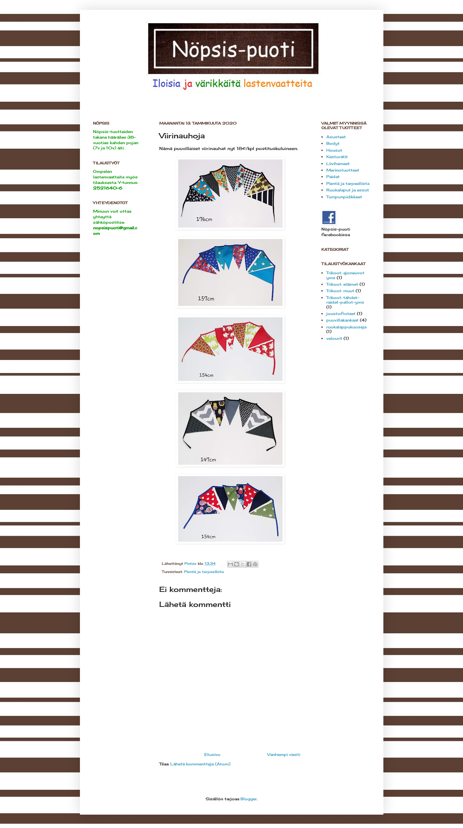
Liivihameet (338, 163)
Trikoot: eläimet (342, 284)
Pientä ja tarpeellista (204, 571)
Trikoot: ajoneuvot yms (345, 275)
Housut (334, 150)
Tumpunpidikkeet (344, 196)
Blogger (248, 798)
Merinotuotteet (342, 170)
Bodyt (333, 143)
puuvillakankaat (342, 320)
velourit (334, 338)
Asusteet (336, 136)
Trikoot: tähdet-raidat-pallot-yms (345, 300)
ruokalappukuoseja (346, 326)
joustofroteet (341, 313)
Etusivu (212, 754)
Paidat (333, 176)
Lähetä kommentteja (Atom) (200, 763)
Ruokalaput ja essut (347, 190)
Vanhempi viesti (283, 754)
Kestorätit (337, 156)
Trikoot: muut (340, 290)
